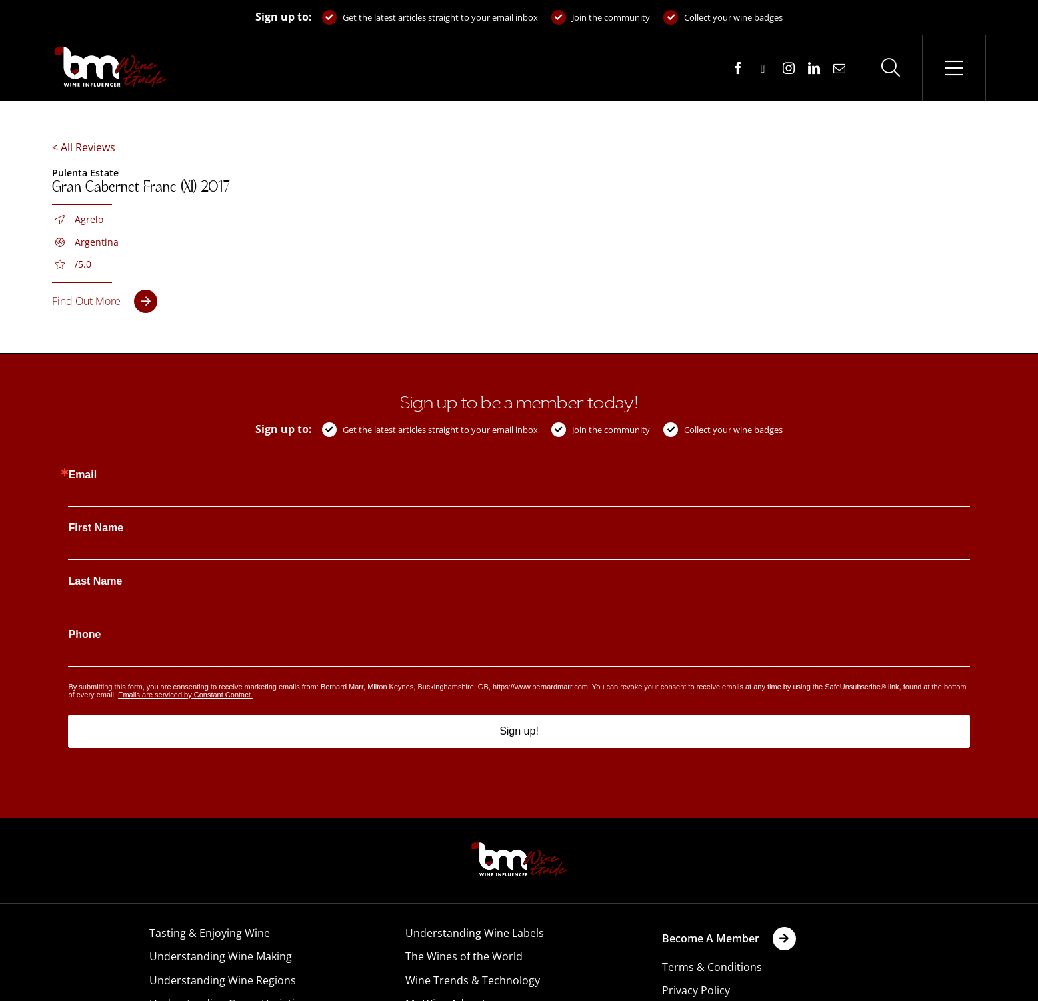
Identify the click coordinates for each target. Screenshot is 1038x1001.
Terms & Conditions (712, 967)
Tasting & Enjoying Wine (209, 933)
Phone (84, 634)
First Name (95, 528)
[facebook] (738, 68)
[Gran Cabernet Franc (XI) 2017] (104, 301)
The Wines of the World (464, 956)
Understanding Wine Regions (222, 980)
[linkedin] (814, 68)
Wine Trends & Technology (472, 980)
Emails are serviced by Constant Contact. (185, 695)
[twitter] (763, 68)
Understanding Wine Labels (474, 933)
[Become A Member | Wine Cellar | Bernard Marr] (729, 938)
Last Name (95, 581)
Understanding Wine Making (220, 956)
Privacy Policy (696, 990)
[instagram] (788, 68)
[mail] (839, 68)
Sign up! (519, 731)
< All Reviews (83, 147)
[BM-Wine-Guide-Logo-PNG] (519, 846)
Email (82, 475)
